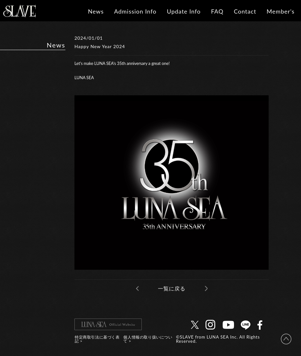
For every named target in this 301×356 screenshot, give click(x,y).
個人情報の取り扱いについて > (147, 339)
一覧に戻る (171, 288)
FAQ (217, 11)
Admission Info (135, 11)
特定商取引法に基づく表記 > (97, 339)
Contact (245, 11)
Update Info (184, 11)
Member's (281, 11)
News (96, 11)
